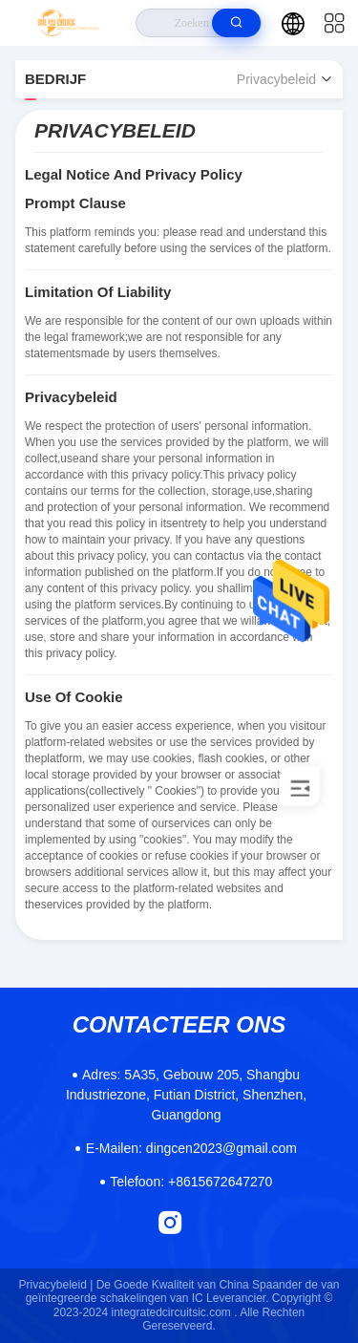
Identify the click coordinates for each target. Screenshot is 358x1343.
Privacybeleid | (56, 1284)
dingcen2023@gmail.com (191, 1148)
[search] (236, 23)
